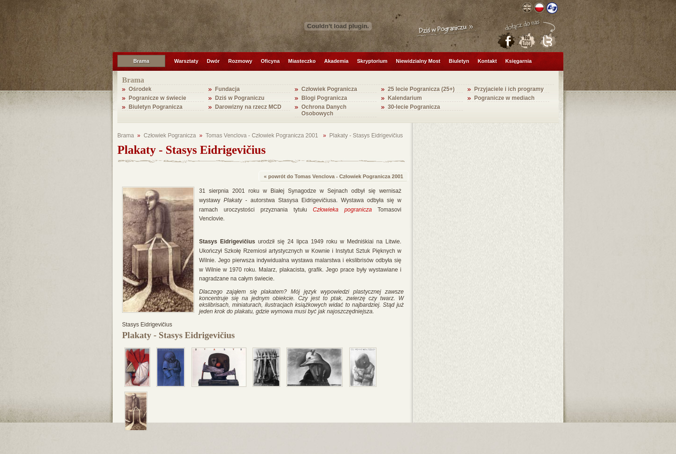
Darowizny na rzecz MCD (248, 107)
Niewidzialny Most (418, 61)
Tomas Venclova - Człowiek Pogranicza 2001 (263, 135)
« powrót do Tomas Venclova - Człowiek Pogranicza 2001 (333, 176)
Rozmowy (240, 61)
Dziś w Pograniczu (239, 98)
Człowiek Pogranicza (329, 89)
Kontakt (487, 61)
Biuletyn (459, 61)
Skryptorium (372, 61)
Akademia (336, 61)
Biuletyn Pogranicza (156, 107)
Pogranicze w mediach (504, 98)
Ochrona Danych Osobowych (323, 110)
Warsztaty (186, 61)
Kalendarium (405, 98)
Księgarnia (518, 61)
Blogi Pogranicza (324, 98)
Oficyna (270, 61)
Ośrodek (140, 89)
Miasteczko (302, 61)
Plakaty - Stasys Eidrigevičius (366, 135)
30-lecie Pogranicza (414, 107)
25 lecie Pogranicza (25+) (421, 89)
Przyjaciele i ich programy (509, 89)
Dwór (213, 61)
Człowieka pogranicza (342, 209)
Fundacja (227, 89)
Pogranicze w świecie (157, 98)
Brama (141, 61)
